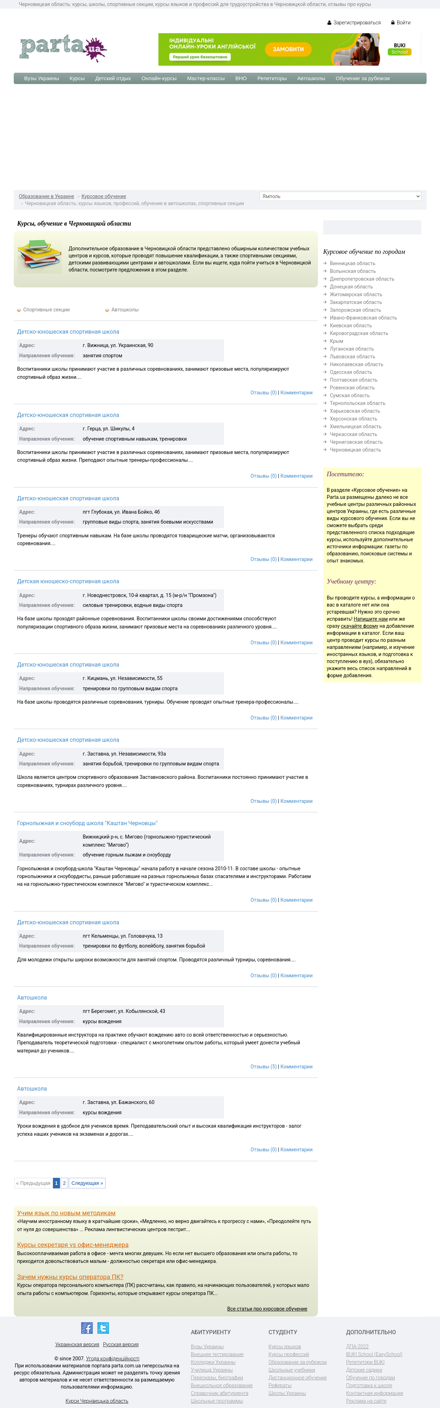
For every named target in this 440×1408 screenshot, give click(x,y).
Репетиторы (272, 78)
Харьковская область (355, 411)
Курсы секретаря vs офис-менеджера (73, 1244)
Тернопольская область (357, 403)
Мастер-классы (206, 78)
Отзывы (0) (264, 392)
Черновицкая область (355, 450)
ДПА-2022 (357, 1346)
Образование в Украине (46, 196)
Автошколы (311, 78)
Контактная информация (374, 1393)
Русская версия (121, 1344)
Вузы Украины (41, 78)
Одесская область (351, 372)
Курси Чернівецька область (97, 1401)
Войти (400, 22)
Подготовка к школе (369, 1385)
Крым (336, 341)
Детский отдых (113, 78)
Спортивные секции (46, 309)
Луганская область (352, 349)
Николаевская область (356, 364)
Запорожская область (355, 310)
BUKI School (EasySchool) (374, 1354)
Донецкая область (351, 287)
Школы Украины (287, 1393)
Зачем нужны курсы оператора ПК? (70, 1277)
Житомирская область (356, 294)
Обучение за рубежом (363, 78)
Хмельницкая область (355, 426)
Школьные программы (217, 1401)
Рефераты (280, 1385)
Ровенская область (352, 387)
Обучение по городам (370, 1377)
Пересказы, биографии (217, 1377)
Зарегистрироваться (354, 22)
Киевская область (351, 325)
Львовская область (352, 356)
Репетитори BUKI (365, 1362)
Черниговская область (356, 442)
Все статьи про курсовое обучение (267, 1309)
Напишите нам (370, 619)
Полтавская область (354, 380)
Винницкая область (352, 263)
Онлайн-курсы (158, 78)
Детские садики (364, 1370)
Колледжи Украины (213, 1362)
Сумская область (350, 395)
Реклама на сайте (366, 1401)
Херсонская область (353, 419)
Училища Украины (212, 1370)
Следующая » (87, 1183)
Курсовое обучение (104, 196)
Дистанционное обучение (298, 1377)
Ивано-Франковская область (363, 318)
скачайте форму (359, 626)
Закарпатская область (356, 302)
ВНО (241, 78)
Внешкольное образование (222, 1385)
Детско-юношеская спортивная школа (68, 331)
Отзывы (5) (264, 1066)
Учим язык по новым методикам (66, 1213)
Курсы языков (285, 1346)
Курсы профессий (289, 1354)
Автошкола (32, 997)
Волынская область (353, 271)
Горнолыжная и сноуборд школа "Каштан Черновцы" (87, 823)
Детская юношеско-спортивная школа (68, 581)
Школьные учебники (292, 1370)
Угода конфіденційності (112, 1358)
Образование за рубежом (298, 1362)
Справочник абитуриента (219, 1393)
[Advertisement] (220, 137)
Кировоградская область (359, 333)
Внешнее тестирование (217, 1354)
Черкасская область (353, 434)
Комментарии (297, 392)
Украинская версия (77, 1344)
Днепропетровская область (362, 279)
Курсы (77, 78)
